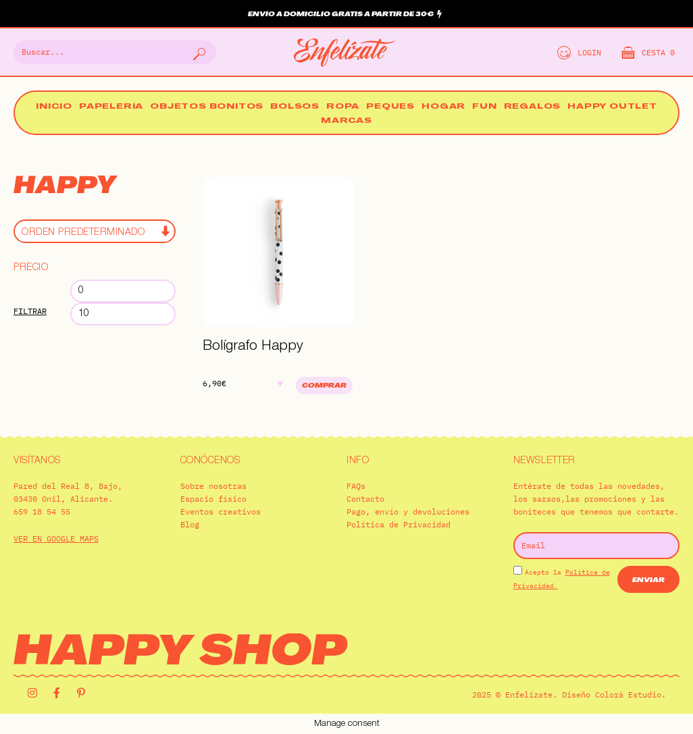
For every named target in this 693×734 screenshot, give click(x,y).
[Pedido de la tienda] (95, 231)
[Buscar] (198, 52)
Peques (390, 107)
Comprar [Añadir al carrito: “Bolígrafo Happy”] (324, 386)
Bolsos (294, 107)
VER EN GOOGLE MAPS (56, 538)
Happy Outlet (612, 107)
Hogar (443, 107)
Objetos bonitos (206, 107)
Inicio (54, 107)
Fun (484, 107)
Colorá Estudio (628, 694)
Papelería (111, 107)
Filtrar (30, 311)
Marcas (346, 121)
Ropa (342, 107)
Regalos (532, 107)
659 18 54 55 (42, 511)
